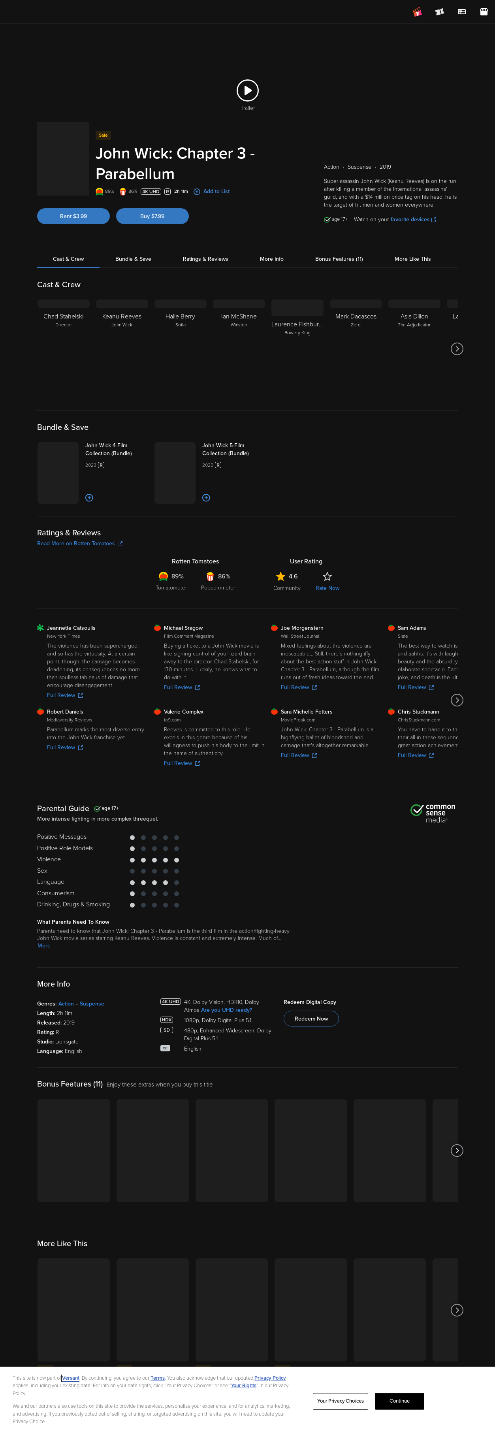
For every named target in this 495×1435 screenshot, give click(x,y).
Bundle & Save (133, 250)
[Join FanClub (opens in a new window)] (417, 12)
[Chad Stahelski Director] (63, 340)
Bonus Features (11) (339, 250)
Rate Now (327, 620)
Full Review (65, 727)
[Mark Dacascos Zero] (355, 340)
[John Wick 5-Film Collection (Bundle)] (247, 444)
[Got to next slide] (457, 340)
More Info (272, 250)
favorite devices (413, 210)
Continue (400, 1410)
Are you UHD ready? (226, 1042)
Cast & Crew (68, 250)
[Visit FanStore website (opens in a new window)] (484, 12)
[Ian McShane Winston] (239, 340)
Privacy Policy (270, 1387)
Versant (70, 1387)
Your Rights (243, 1395)
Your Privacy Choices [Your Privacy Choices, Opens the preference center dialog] (340, 1410)
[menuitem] (462, 12)
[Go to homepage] (54, 12)
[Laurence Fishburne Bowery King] (297, 340)
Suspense (92, 1035)
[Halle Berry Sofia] (180, 340)
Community (287, 620)
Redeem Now (311, 1050)
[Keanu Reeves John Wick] (122, 340)
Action (66, 1035)
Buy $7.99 (152, 207)
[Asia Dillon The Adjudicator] (414, 340)
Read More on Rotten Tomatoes (79, 575)
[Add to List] (117, 530)
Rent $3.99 (73, 207)
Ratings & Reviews (205, 250)
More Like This (413, 250)
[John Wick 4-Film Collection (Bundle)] (130, 444)
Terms (158, 1387)
